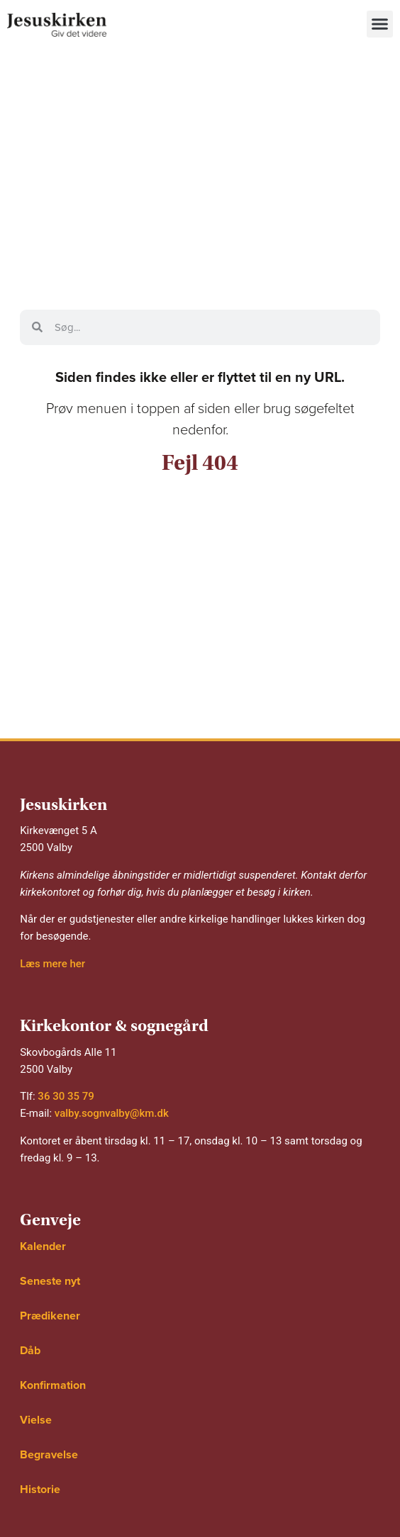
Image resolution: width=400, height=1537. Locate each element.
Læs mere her (52, 963)
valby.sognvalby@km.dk (112, 1113)
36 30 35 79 (66, 1096)
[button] (380, 24)
